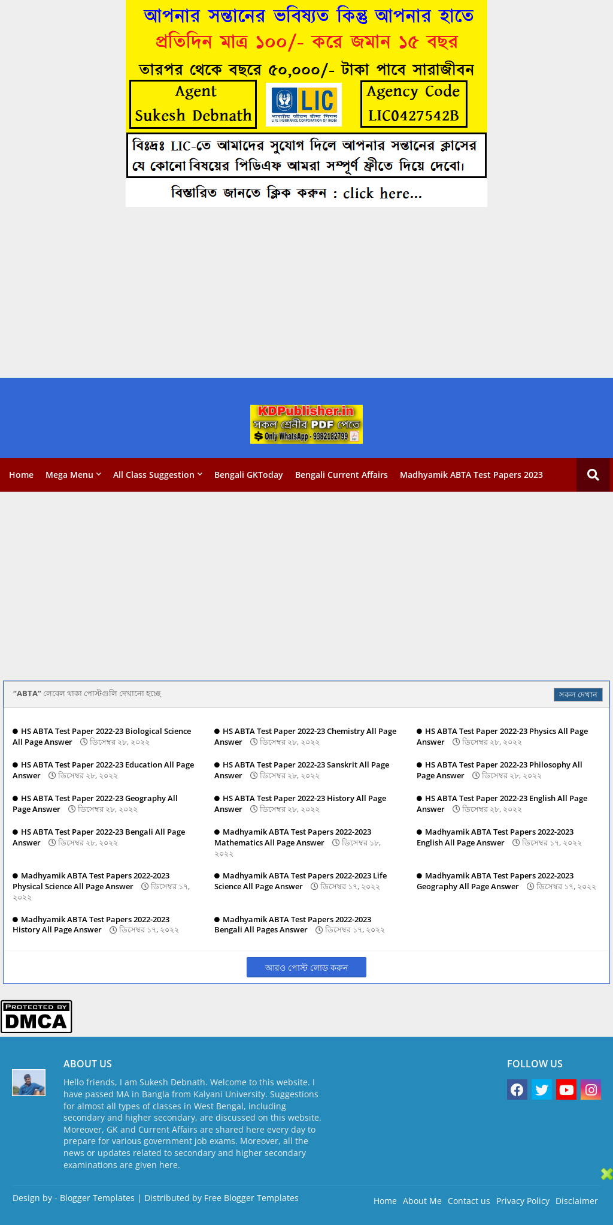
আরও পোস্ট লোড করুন (306, 967)
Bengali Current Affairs (341, 474)
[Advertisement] (306, 294)
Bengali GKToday (248, 474)
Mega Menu (69, 474)
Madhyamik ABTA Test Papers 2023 (471, 474)
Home (21, 474)
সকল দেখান (578, 694)
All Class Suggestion (154, 474)
